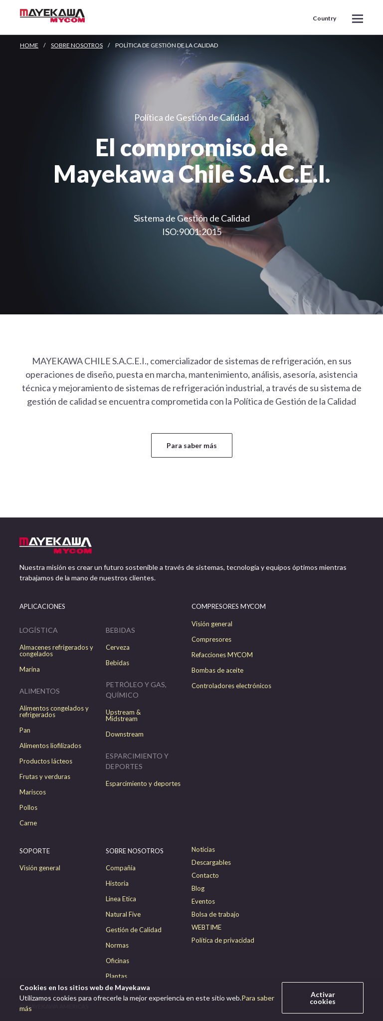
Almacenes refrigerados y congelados (56, 650)
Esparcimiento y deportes (143, 783)
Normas (117, 945)
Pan (24, 730)
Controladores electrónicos (231, 686)
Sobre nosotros (77, 45)
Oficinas (117, 961)
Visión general (212, 624)
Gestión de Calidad (134, 930)
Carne (28, 823)
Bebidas (117, 663)
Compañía (121, 868)
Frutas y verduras (44, 776)
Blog (198, 888)
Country (324, 18)
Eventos (203, 901)
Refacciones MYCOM (222, 655)
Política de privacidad (223, 940)
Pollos (28, 807)
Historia (117, 883)
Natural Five (123, 914)
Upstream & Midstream (123, 715)
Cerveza (118, 647)
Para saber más (192, 445)
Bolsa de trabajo (215, 914)
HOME (29, 45)
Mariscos (32, 792)
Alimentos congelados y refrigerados (54, 711)
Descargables (211, 862)
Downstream (125, 734)
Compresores (211, 639)
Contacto (205, 875)
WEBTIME (206, 927)
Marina (29, 669)
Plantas (116, 976)
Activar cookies (323, 998)
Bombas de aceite (217, 670)
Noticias (203, 849)
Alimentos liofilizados (50, 746)
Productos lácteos (45, 761)
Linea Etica (121, 899)
